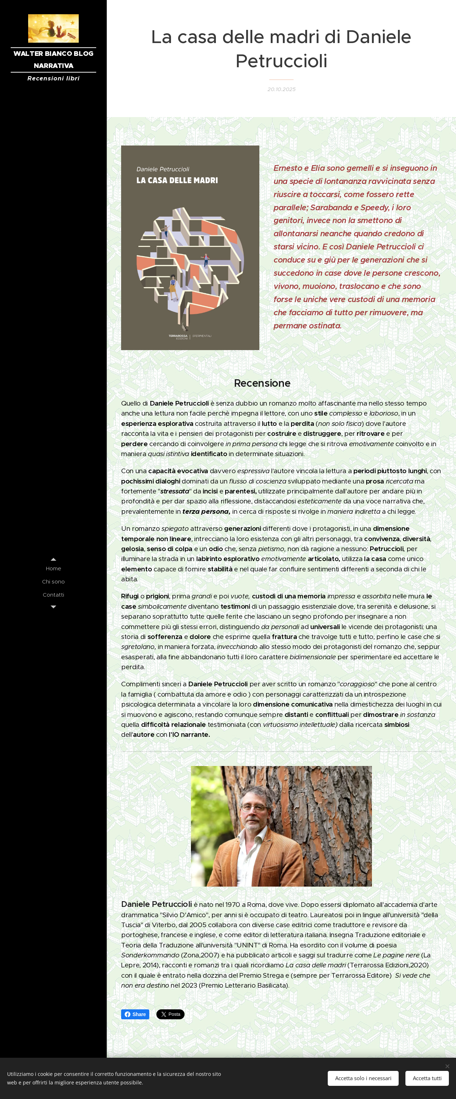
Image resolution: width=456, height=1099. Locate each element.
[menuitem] (53, 568)
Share (135, 1014)
